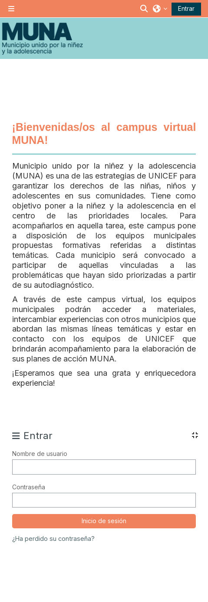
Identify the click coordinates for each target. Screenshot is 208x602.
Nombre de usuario (39, 453)
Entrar (186, 8)
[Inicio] (42, 38)
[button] (144, 8)
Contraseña (28, 487)
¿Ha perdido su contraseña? (53, 538)
